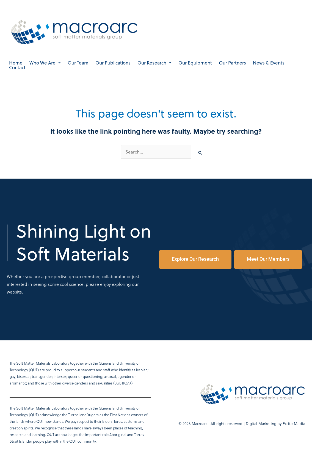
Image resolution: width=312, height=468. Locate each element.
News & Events (269, 62)
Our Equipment (195, 62)
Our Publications (113, 62)
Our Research (154, 62)
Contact (17, 67)
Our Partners (232, 62)
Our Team (78, 62)
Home (16, 62)
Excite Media (294, 423)
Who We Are (45, 62)
